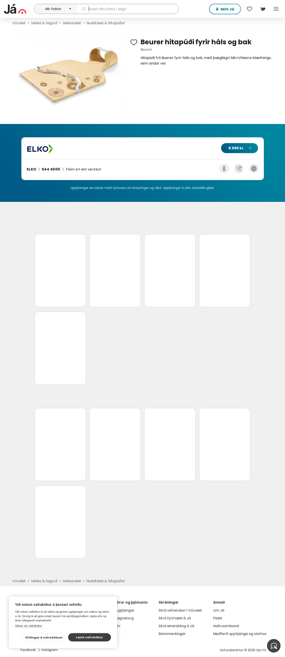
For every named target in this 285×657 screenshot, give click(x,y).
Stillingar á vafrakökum (44, 637)
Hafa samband (226, 626)
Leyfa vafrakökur (89, 637)
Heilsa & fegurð (44, 23)
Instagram (50, 650)
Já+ (117, 626)
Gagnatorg (124, 618)
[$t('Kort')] (263, 9)
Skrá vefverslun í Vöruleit (180, 610)
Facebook (28, 650)
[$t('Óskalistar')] (249, 9)
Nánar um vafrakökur (28, 625)
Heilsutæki (72, 23)
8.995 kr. (236, 148)
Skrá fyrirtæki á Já (175, 618)
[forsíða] (18, 9)
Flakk (217, 618)
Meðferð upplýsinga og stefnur (240, 633)
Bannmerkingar (172, 633)
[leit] (128, 9)
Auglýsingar (124, 610)
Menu (276, 9)
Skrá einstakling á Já (176, 626)
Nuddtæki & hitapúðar (105, 23)
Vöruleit (19, 23)
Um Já (218, 610)
